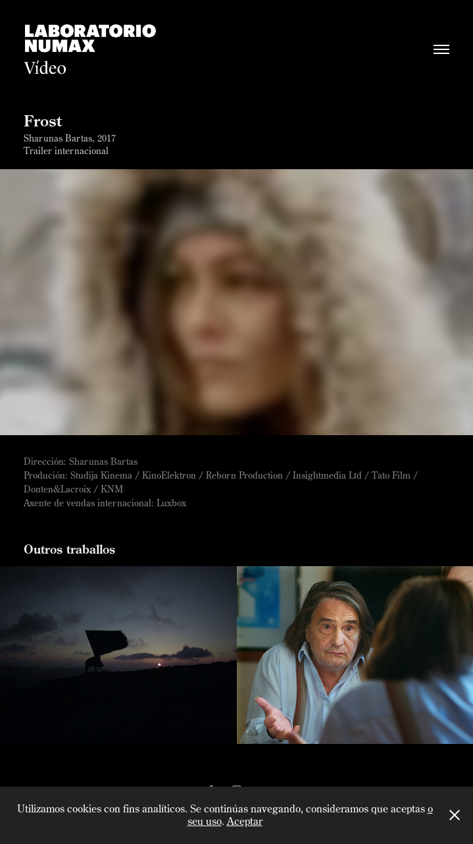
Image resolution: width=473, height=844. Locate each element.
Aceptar (244, 821)
